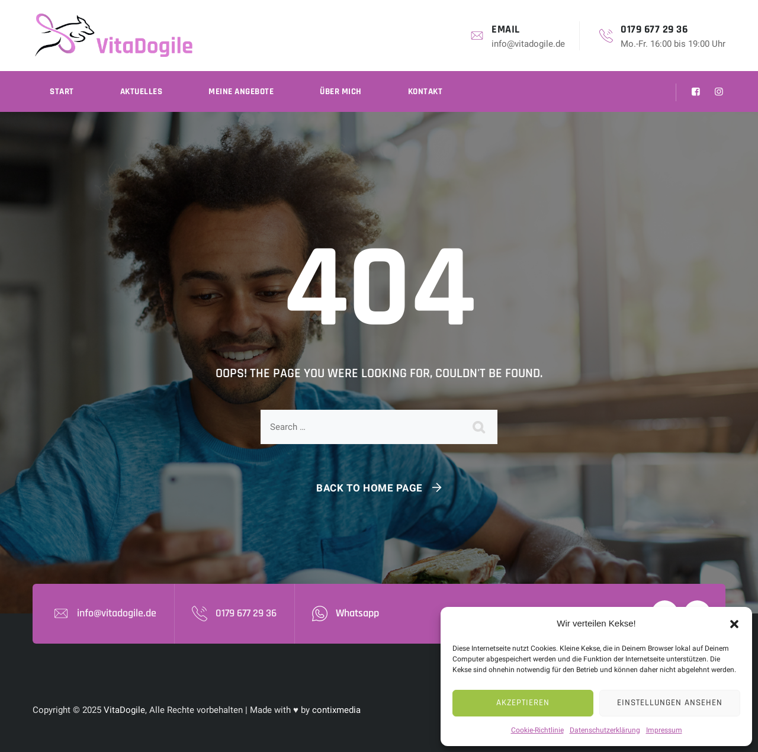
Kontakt (425, 91)
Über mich (341, 91)
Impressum (664, 730)
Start (62, 91)
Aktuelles (141, 91)
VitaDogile (124, 710)
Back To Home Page (369, 488)
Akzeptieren (523, 702)
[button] (734, 623)
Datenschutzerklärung (605, 730)
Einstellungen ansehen (669, 702)
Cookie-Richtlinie (537, 730)
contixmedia (336, 710)
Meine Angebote (241, 91)
